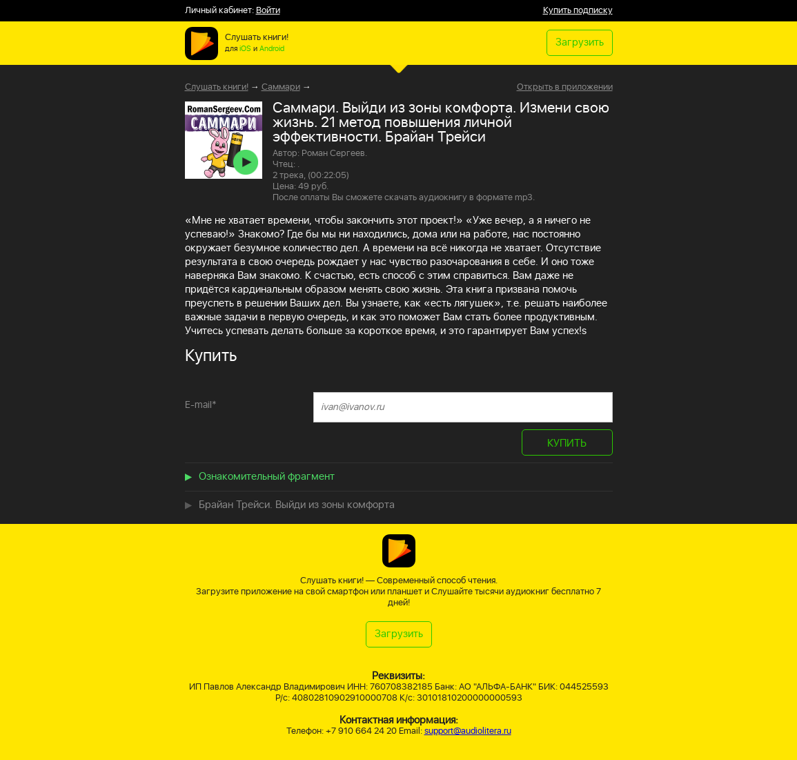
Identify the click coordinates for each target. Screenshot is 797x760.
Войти (268, 10)
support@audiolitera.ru (467, 731)
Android (271, 49)
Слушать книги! (216, 87)
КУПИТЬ (567, 443)
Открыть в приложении (565, 87)
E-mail (201, 405)
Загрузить (579, 42)
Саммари (281, 87)
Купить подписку (578, 10)
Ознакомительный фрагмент (267, 477)
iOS (245, 49)
